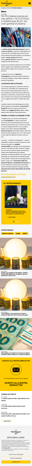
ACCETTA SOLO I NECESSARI (16, 454)
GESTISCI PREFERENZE (16, 458)
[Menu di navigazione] (29, 3)
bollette (25, 233)
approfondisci (12, 217)
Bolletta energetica (7, 233)
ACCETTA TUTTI (16, 462)
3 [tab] (18, 221)
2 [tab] (16, 221)
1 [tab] (13, 221)
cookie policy (7, 447)
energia (18, 233)
